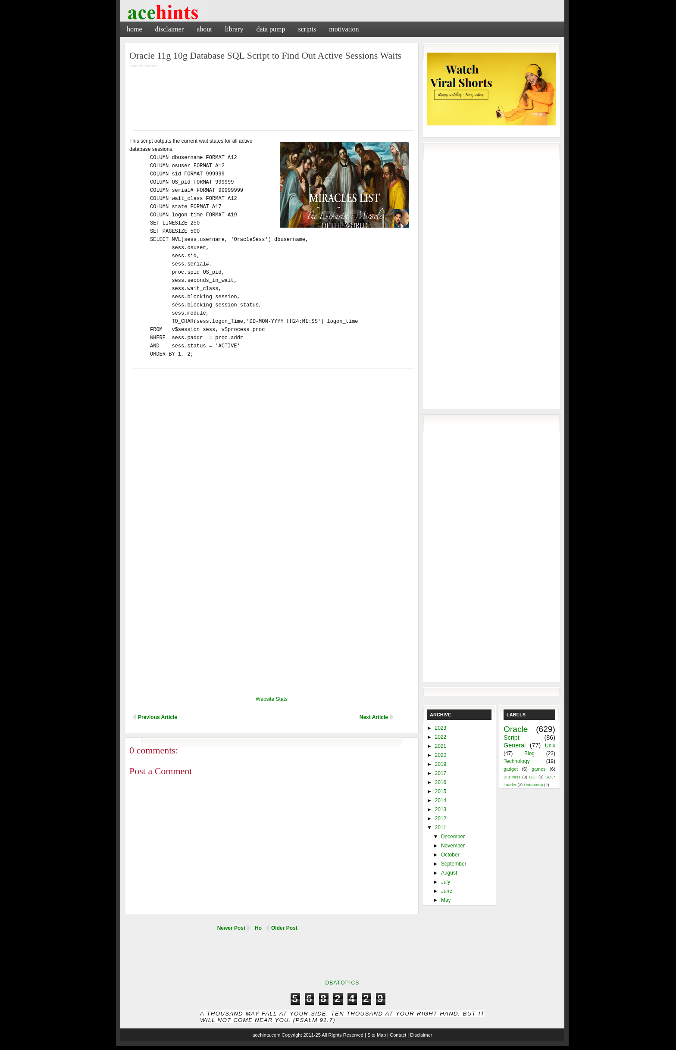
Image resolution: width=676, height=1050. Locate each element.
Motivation (344, 29)
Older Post (284, 928)
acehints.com (266, 1035)
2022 (441, 737)
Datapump (533, 784)
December (453, 837)
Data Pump (270, 29)
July (445, 882)
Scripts (307, 29)
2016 (441, 782)
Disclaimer (169, 29)
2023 (441, 728)
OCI (532, 777)
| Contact (396, 1035)
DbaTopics (342, 983)
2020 (441, 755)
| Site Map (375, 1035)
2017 (441, 773)
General (515, 745)
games (538, 769)
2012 (441, 819)
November (453, 846)
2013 (441, 809)
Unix (550, 746)
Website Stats (272, 699)
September (453, 864)
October (450, 855)
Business (512, 777)
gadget (511, 769)
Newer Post (231, 928)
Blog (529, 753)
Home (134, 29)
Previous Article (157, 717)
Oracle (516, 729)
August (449, 873)
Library (234, 29)
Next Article (374, 717)
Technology (517, 761)
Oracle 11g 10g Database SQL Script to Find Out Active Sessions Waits (265, 55)
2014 (441, 800)
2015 (441, 791)
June (446, 891)
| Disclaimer (419, 1035)
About (204, 29)
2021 (441, 746)
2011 (441, 828)
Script (512, 737)
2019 (441, 764)
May (446, 900)
